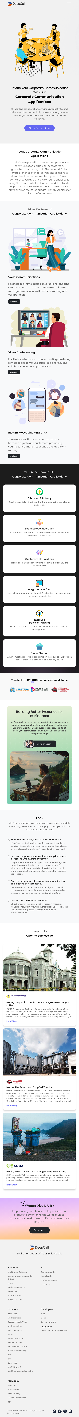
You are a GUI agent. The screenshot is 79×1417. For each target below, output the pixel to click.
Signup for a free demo (39, 128)
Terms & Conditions (17, 1398)
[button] (69, 4)
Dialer (10, 1334)
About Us (12, 1385)
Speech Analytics (48, 1272)
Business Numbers (16, 1287)
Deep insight (46, 1276)
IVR (9, 1359)
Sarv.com (37, 1411)
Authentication (15, 1326)
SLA (9, 1402)
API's (43, 1313)
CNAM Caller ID (14, 1367)
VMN (10, 1354)
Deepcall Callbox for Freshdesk (54, 1330)
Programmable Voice (17, 1322)
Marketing (12, 1313)
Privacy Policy (14, 1393)
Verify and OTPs (15, 1299)
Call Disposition (15, 1295)
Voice (10, 1283)
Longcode (12, 1363)
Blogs (43, 1318)
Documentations (48, 1322)
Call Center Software (17, 1272)
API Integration (14, 1318)
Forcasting (45, 1284)
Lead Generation (15, 1338)
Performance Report (50, 1280)
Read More (14, 301)
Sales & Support (15, 1330)
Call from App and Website (20, 1371)
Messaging (13, 1291)
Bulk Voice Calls (15, 1342)
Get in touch (39, 1230)
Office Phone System (17, 1346)
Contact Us (13, 1389)
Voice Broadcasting (17, 1350)
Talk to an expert (43, 744)
